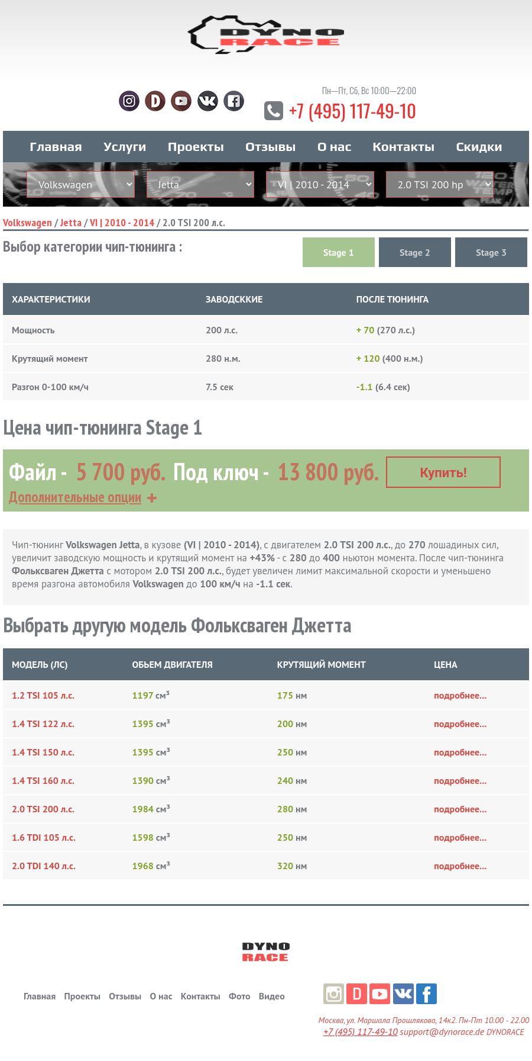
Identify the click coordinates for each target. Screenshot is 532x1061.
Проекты (196, 147)
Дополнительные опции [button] (75, 497)
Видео (272, 996)
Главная (56, 147)
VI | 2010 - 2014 (122, 223)
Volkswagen (27, 223)
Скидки (479, 147)
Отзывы (270, 147)
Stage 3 (491, 253)
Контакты (403, 147)
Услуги (124, 147)
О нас (334, 147)
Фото (239, 996)
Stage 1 (338, 253)
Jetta (71, 223)
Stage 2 (415, 253)
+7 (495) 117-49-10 (352, 111)
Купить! (443, 472)
